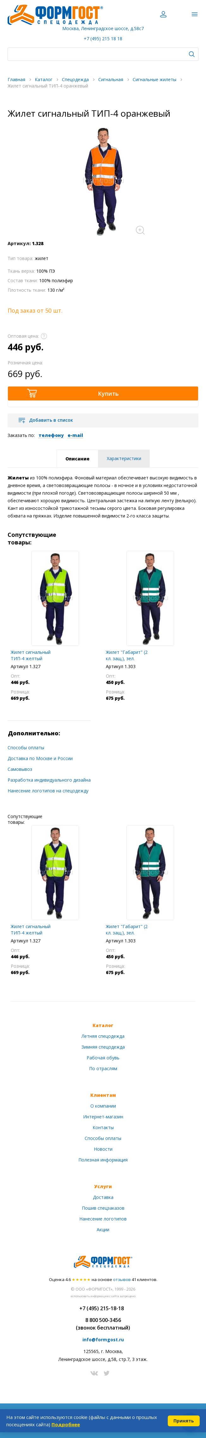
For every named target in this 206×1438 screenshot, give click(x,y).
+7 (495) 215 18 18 (103, 39)
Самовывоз (20, 769)
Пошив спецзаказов (103, 1208)
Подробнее (66, 1424)
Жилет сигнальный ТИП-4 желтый (31, 655)
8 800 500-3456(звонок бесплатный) (103, 1324)
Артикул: (19, 243)
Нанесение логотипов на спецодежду (48, 791)
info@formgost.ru (103, 1340)
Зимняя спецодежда (103, 1047)
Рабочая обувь (103, 1058)
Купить (108, 393)
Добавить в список (51, 420)
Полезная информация (103, 1160)
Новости (103, 1149)
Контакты (103, 1127)
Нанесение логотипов (103, 1219)
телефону (51, 435)
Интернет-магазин (103, 1117)
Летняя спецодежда (103, 1036)
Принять (183, 1421)
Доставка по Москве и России (40, 758)
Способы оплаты (26, 748)
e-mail (75, 435)
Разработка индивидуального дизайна (49, 780)
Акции (103, 1230)
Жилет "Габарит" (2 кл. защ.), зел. (127, 655)
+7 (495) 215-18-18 (101, 1308)
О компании (103, 1106)
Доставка (103, 1197)
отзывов (122, 1279)
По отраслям (103, 1068)
